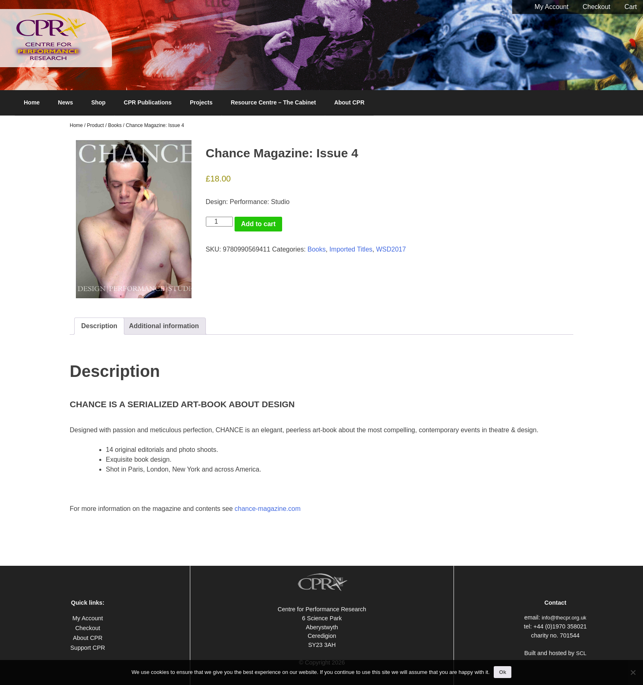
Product (95, 125)
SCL (581, 653)
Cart (631, 6)
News (65, 102)
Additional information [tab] (164, 325)
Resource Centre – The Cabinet (273, 102)
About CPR (349, 102)
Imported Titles (350, 249)
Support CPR (87, 647)
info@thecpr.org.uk (564, 618)
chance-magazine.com (268, 508)
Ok (502, 672)
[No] (633, 672)
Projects (201, 102)
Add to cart (258, 223)
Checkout (597, 6)
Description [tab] (99, 325)
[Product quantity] (219, 222)
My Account (552, 6)
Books (114, 125)
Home (32, 102)
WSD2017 (391, 249)
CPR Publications (148, 102)
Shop (98, 102)
